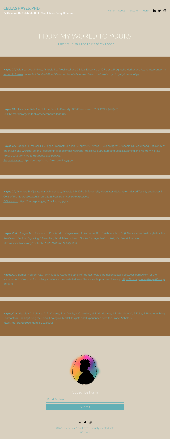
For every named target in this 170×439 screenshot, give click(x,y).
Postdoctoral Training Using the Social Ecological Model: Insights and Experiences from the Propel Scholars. (67, 318)
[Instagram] (165, 10)
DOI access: (10, 201)
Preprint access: (13, 160)
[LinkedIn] (154, 10)
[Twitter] (159, 10)
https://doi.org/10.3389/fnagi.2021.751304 (43, 201)
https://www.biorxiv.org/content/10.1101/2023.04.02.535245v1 (40, 243)
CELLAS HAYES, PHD (21, 8)
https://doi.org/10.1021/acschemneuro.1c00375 (37, 114)
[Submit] (85, 407)
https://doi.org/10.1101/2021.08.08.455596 (48, 160)
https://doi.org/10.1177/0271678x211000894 (113, 74)
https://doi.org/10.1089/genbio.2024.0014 (28, 322)
